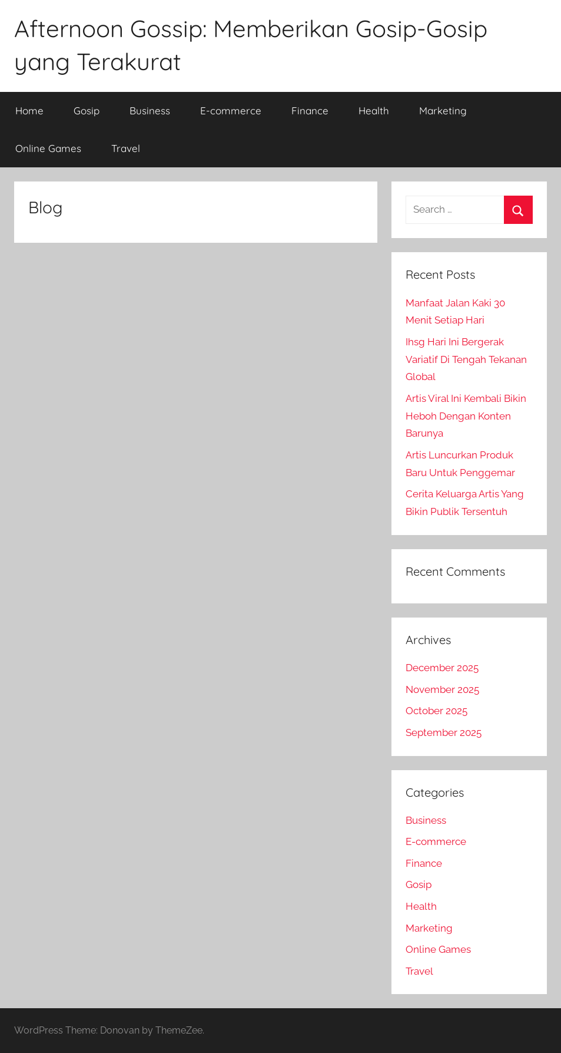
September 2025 (444, 732)
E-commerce (230, 110)
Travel (125, 148)
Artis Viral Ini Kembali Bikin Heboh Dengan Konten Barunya (466, 416)
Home (29, 110)
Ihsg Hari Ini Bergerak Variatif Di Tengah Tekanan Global (466, 359)
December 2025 (442, 668)
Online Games (48, 148)
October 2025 (436, 711)
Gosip (86, 110)
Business (150, 110)
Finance (309, 110)
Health (373, 110)
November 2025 (442, 689)
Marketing (443, 110)
